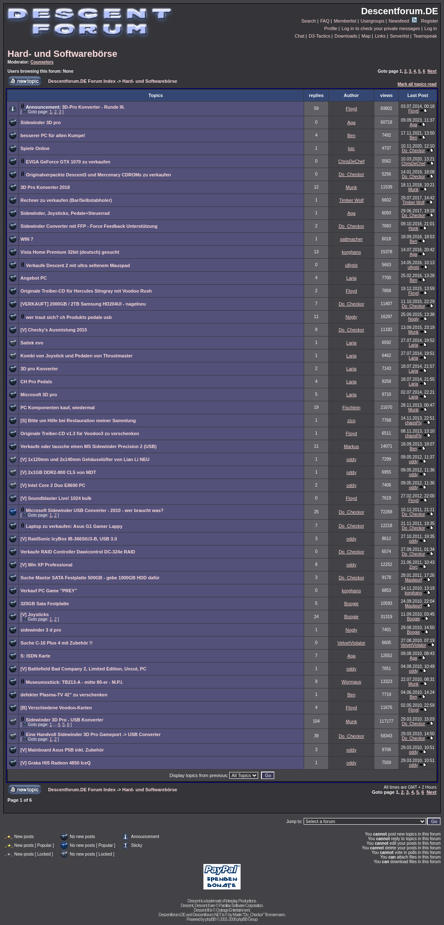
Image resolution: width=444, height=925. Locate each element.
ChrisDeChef (351, 161)
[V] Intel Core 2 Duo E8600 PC (52, 485)
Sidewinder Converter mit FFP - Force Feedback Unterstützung (88, 226)
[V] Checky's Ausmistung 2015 (53, 329)
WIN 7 (26, 239)
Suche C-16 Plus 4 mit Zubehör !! (56, 642)
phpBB (210, 919)
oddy (351, 459)
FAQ (325, 20)
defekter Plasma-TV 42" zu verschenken (63, 694)
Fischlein (351, 407)
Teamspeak (425, 35)
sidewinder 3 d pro (40, 629)
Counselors (41, 62)
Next (431, 71)
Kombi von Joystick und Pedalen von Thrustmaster (76, 355)
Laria (351, 277)
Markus (351, 446)
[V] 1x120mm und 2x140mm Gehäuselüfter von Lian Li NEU (85, 459)
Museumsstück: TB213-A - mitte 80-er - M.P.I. (74, 682)
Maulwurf (413, 580)
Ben (351, 135)
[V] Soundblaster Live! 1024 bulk (55, 498)
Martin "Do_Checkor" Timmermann (258, 914)
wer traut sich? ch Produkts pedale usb (69, 317)
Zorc (413, 567)
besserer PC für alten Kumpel (52, 135)
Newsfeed (403, 20)
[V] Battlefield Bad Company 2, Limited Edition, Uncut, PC (83, 668)
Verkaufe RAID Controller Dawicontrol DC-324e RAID (77, 551)
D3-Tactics (319, 35)
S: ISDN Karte (35, 655)
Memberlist (345, 20)
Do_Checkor (413, 150)
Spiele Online (35, 148)
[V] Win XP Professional (46, 564)
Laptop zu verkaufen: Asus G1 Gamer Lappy (74, 526)
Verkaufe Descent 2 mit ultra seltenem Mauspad (78, 265)
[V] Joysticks (34, 614)
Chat (299, 35)
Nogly (351, 316)
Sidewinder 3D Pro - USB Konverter (64, 719)
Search (309, 20)
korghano (351, 252)
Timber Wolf (351, 200)
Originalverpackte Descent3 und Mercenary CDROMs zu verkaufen (98, 174)
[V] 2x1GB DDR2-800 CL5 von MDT (58, 472)
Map (366, 35)
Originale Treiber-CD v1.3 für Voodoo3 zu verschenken (79, 433)
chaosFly (413, 422)
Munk (351, 187)
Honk (413, 228)
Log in (430, 28)
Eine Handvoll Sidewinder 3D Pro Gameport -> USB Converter (93, 734)
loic (351, 148)
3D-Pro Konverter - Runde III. (93, 107)
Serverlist (399, 35)
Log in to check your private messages (381, 28)
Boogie (351, 603)
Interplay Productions (240, 901)
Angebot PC (33, 277)
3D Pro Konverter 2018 (45, 187)
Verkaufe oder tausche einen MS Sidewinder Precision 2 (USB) (88, 446)
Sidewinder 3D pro (40, 122)
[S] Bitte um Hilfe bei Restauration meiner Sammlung (78, 420)
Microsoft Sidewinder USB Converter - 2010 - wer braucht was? (94, 510)
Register (429, 20)
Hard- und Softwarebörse (62, 53)
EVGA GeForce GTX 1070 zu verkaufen (68, 161)
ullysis (351, 265)
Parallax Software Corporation (240, 905)
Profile (330, 28)
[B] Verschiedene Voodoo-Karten (56, 707)
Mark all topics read (417, 84)
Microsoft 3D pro (38, 394)
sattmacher (351, 239)
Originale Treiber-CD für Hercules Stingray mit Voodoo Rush (86, 290)
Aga (351, 122)
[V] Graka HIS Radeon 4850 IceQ (55, 762)
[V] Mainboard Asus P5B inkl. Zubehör (62, 749)
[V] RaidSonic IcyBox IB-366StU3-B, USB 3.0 (68, 538)
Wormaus (351, 681)
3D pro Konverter (39, 368)
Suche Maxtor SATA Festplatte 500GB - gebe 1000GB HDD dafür (90, 577)
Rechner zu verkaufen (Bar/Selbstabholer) (66, 200)
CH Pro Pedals (36, 381)
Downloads (346, 35)
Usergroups (372, 20)
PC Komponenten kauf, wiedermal (57, 407)
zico (351, 420)
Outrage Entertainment (232, 910)
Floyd (351, 108)
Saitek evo (31, 342)
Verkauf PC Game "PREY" (48, 590)
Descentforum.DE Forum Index (81, 81)
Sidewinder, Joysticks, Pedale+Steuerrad (65, 213)
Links (380, 35)
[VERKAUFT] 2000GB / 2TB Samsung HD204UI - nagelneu (83, 303)
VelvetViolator (351, 642)
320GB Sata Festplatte (44, 603)
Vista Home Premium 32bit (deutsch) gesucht (69, 252)
